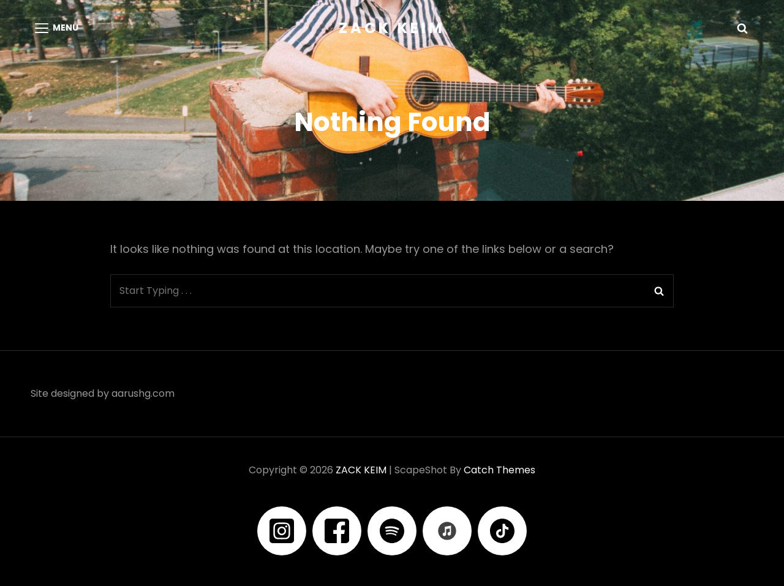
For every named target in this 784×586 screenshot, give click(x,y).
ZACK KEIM (392, 28)
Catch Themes (499, 470)
